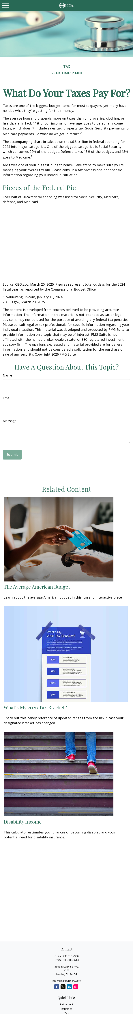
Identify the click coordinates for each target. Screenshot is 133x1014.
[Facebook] (56, 986)
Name (7, 375)
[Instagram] (75, 986)
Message (9, 421)
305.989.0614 (71, 960)
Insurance (66, 1009)
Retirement (66, 1004)
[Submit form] (12, 455)
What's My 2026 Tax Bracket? (35, 707)
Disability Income (23, 821)
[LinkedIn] (69, 986)
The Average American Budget (37, 586)
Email (7, 398)
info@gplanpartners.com (66, 980)
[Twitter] (63, 986)
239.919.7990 (71, 956)
